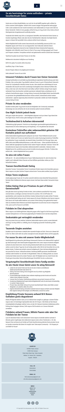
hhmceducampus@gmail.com (32, 377)
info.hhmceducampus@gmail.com (32, 379)
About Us (32, 388)
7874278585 (32, 370)
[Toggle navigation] (61, 5)
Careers (32, 393)
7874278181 (32, 368)
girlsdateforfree (20, 95)
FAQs (32, 395)
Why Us (32, 390)
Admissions (32, 391)
